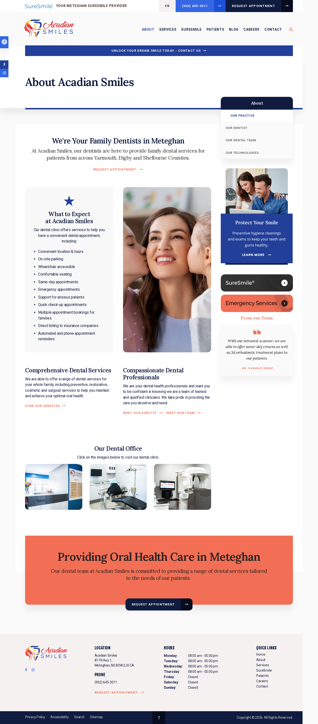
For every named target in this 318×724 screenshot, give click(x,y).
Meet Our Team (180, 413)
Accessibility (59, 717)
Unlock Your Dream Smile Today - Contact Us (156, 50)
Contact (273, 29)
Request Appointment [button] (253, 6)
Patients (215, 29)
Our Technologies (242, 153)
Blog (234, 29)
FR (167, 6)
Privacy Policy (35, 717)
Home (260, 654)
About (148, 29)
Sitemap (96, 717)
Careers (251, 29)
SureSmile (191, 29)
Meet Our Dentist (140, 413)
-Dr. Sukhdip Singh (257, 368)
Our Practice (242, 115)
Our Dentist (236, 128)
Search (79, 717)
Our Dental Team (241, 140)
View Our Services (42, 406)
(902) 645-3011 (195, 6)
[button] (53, 486)
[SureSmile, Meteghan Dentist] (257, 282)
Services (168, 29)
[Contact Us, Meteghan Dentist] (257, 303)
